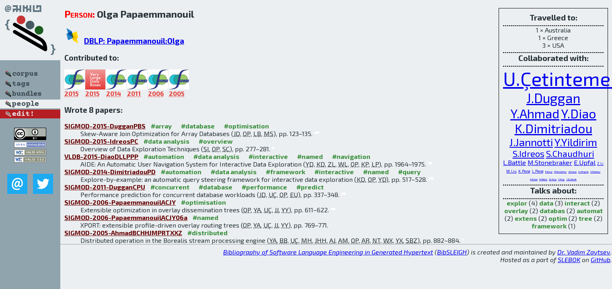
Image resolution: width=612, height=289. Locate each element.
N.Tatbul (543, 179)
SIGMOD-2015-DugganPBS (105, 126)
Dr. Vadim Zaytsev (583, 252)
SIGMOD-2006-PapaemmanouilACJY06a (125, 217)
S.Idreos (528, 153)
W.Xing (553, 179)
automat (590, 210)
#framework (285, 171)
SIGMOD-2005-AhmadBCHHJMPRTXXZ (123, 232)
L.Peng (538, 171)
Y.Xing (561, 179)
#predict (310, 187)
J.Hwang (572, 171)
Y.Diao (578, 113)
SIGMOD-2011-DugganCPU (104, 187)
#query (409, 171)
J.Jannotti (531, 142)
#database (198, 126)
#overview (216, 141)
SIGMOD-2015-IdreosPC (101, 141)
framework (549, 226)
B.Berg (548, 171)
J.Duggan (553, 98)
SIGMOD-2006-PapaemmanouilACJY (120, 202)
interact (577, 203)
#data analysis (166, 141)
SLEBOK (569, 259)
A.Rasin (534, 179)
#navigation (351, 156)
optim (557, 218)
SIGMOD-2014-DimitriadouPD (110, 171)
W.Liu (511, 171)
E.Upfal (585, 162)
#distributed (207, 232)
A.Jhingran (583, 171)
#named (310, 156)
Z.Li (600, 163)
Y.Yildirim (575, 142)
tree (585, 218)
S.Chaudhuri (570, 153)
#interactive (268, 156)
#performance (264, 187)
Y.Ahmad (534, 113)
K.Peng (524, 171)
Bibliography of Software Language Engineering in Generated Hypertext (328, 252)
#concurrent (169, 187)
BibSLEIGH (452, 252)
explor (517, 203)
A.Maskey (595, 171)
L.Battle (514, 162)
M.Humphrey (560, 171)
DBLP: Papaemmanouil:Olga (134, 40)
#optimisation (246, 126)
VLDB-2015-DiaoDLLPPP (101, 156)
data (546, 203)
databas (552, 210)
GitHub (600, 259)
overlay (516, 210)
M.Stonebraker (550, 162)
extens (526, 218)
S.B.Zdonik (571, 179)
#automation (164, 156)
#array (161, 126)
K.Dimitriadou (553, 128)
